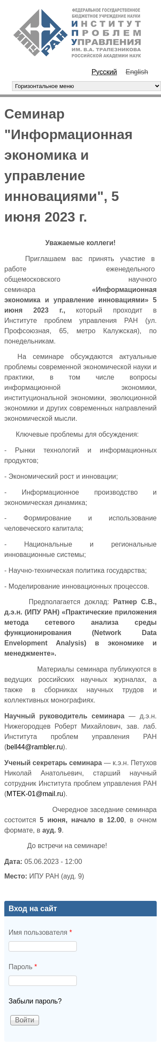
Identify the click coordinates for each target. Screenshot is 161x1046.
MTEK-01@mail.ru (34, 793)
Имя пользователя (40, 932)
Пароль (23, 966)
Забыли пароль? (35, 1001)
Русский (104, 72)
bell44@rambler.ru (34, 747)
